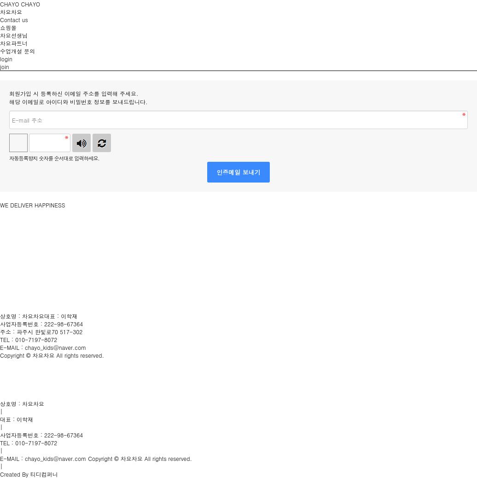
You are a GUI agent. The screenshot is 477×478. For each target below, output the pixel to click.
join (4, 67)
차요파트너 (14, 43)
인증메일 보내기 (238, 172)
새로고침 (102, 143)
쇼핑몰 (8, 27)
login (6, 59)
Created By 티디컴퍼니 (29, 474)
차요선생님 (14, 35)
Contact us (14, 20)
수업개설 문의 (17, 51)
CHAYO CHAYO (20, 4)
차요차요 (11, 12)
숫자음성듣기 (81, 143)
